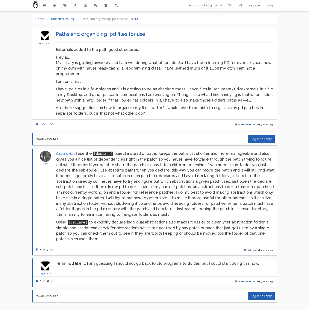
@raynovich (65, 154)
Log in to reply (261, 139)
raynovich (45, 43)
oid (46, 163)
